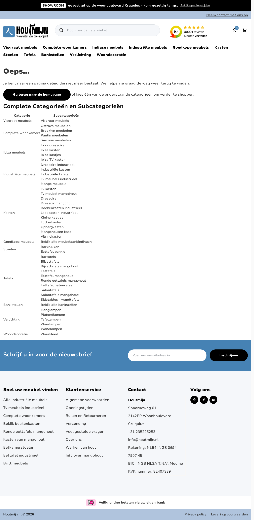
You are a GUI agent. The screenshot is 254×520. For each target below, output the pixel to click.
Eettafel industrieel (20, 455)
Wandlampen (51, 329)
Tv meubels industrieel (59, 179)
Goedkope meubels (191, 47)
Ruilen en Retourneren (86, 415)
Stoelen (10, 54)
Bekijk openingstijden (195, 5)
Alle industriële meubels (25, 399)
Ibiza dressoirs (52, 145)
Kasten (221, 47)
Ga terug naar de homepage (37, 94)
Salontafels (50, 290)
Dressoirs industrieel (57, 165)
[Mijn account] (234, 30)
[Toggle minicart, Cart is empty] (244, 30)
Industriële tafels (54, 174)
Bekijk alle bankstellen (59, 305)
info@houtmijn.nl (143, 439)
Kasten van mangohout (24, 439)
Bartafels (48, 257)
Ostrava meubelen (56, 126)
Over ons (74, 439)
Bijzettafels (50, 261)
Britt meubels (15, 463)
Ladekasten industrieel (59, 213)
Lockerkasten (51, 222)
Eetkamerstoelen (18, 447)
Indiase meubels (107, 47)
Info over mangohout (84, 455)
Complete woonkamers (65, 47)
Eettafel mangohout (57, 276)
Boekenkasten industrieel (61, 208)
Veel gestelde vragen (85, 431)
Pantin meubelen (54, 135)
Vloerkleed (49, 334)
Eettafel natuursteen (58, 285)
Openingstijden (79, 407)
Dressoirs (48, 198)
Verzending (76, 423)
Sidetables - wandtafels (60, 299)
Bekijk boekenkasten (21, 423)
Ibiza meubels (14, 152)
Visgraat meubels (20, 47)
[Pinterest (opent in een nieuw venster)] (194, 400)
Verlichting (80, 54)
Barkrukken (50, 247)
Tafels (30, 54)
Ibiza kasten (50, 150)
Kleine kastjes (52, 217)
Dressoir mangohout (57, 203)
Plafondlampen (53, 315)
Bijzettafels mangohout (60, 266)
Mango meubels (53, 184)
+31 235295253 (141, 431)
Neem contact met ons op (227, 15)
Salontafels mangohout (60, 295)
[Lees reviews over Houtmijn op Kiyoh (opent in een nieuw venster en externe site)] (188, 32)
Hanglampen (51, 310)
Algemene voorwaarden (87, 399)
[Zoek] (61, 30)
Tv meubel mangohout (59, 194)
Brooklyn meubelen (56, 131)
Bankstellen (52, 54)
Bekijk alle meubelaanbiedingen (66, 242)
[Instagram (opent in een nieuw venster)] (213, 400)
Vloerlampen (51, 324)
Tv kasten (48, 189)
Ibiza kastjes (51, 155)
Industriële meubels (148, 47)
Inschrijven (228, 355)
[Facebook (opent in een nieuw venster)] (204, 400)
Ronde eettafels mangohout (63, 280)
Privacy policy (195, 514)
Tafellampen (51, 319)
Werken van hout (81, 447)
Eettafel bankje (53, 251)
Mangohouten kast (56, 232)
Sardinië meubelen (56, 140)
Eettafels (48, 271)
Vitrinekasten (51, 236)
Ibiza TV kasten (53, 159)
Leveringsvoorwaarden (229, 514)
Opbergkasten (52, 227)
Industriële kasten (55, 169)
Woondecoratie (111, 54)
